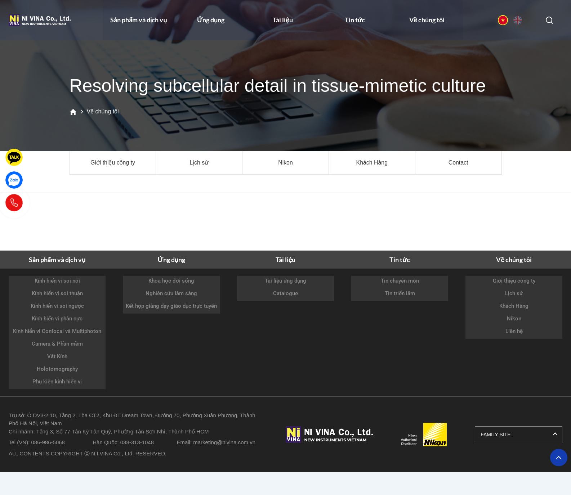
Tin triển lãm (400, 293)
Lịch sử (199, 162)
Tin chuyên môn (400, 281)
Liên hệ (514, 331)
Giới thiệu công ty (112, 162)
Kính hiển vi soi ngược (57, 306)
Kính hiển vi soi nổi (57, 281)
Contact (458, 162)
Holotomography (57, 369)
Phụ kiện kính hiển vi (57, 381)
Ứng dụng (210, 21)
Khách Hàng (372, 162)
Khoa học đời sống (171, 281)
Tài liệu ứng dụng (285, 281)
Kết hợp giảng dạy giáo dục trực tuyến (171, 306)
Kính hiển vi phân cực (57, 318)
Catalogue (285, 293)
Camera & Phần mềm (57, 344)
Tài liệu (283, 21)
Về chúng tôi (427, 21)
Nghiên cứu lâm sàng (171, 293)
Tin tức (355, 21)
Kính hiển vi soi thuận (57, 293)
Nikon (285, 162)
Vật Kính (57, 356)
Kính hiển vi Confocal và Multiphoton (57, 331)
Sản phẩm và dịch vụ (138, 21)
